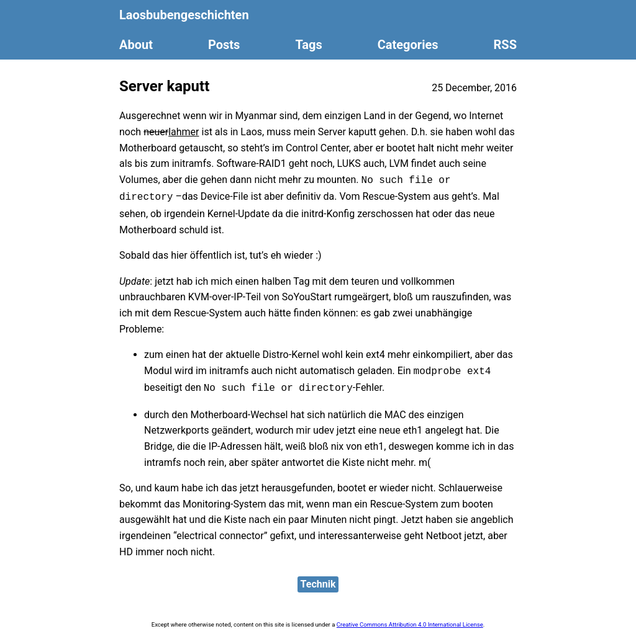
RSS (505, 44)
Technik (318, 584)
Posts (224, 44)
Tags (308, 44)
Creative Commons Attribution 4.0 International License (410, 624)
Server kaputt (164, 86)
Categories (408, 44)
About (136, 44)
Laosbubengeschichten (184, 14)
